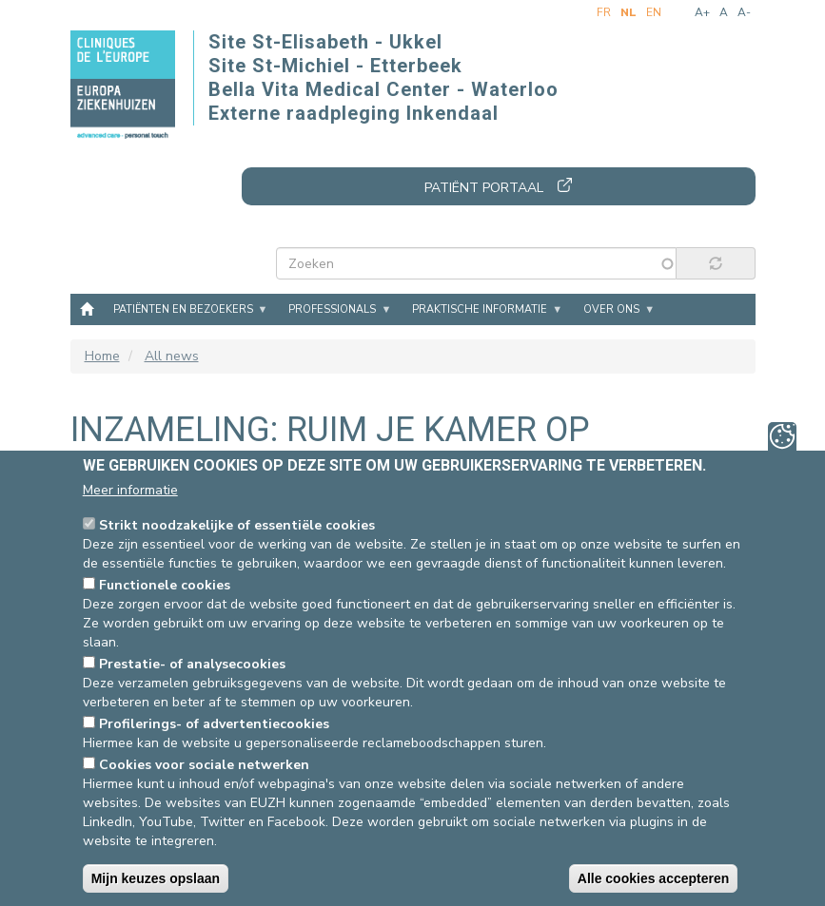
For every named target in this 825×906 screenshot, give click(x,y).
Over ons (611, 309)
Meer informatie (130, 490)
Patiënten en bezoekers (183, 309)
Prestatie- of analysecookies (192, 664)
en (653, 12)
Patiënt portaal (483, 188)
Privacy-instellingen (782, 436)
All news (172, 356)
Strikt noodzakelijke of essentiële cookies (237, 525)
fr (604, 12)
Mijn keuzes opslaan (155, 878)
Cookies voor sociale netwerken (204, 765)
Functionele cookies (164, 585)
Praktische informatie (479, 309)
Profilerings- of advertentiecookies (214, 724)
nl (628, 12)
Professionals (332, 309)
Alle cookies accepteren (654, 878)
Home (86, 308)
